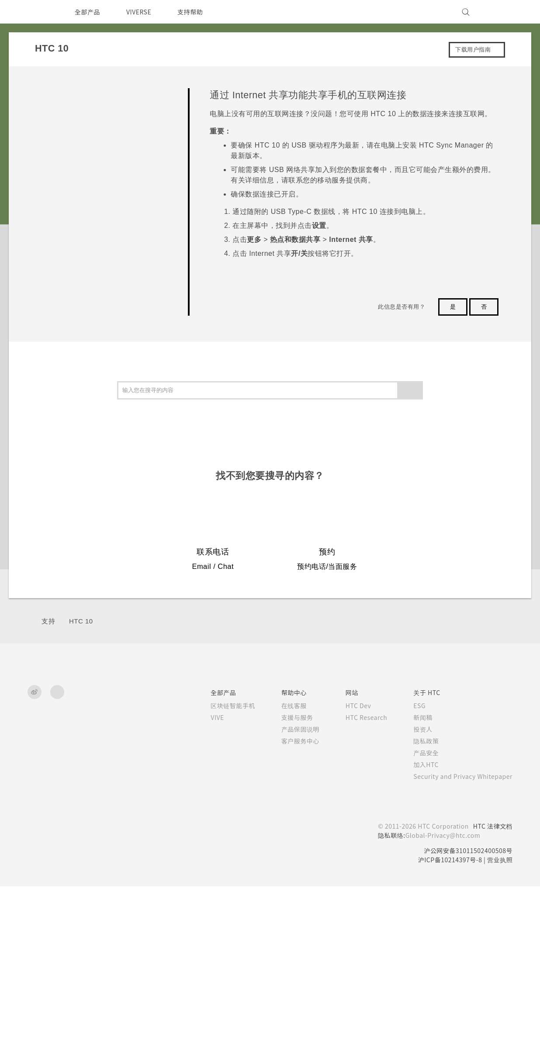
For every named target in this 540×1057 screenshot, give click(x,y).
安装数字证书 (86, 430)
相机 (48, 153)
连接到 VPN (85, 355)
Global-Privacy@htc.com (439, 1006)
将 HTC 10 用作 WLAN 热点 (107, 377)
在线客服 (281, 876)
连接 (48, 254)
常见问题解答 (61, 92)
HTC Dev (348, 876)
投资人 (415, 900)
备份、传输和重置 (67, 234)
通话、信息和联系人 (70, 193)
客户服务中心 (288, 912)
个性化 (51, 133)
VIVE (206, 888)
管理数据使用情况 (92, 312)
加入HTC (419, 935)
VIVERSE (141, 12)
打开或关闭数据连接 (95, 290)
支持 (48, 791)
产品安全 (418, 923)
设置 (48, 468)
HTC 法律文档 (491, 997)
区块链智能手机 (220, 876)
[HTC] (38, 12)
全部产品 (87, 12)
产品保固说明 (288, 900)
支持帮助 (195, 12)
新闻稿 (415, 888)
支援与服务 (285, 888)
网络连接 (65, 271)
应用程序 (54, 173)
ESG (413, 876)
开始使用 (54, 112)
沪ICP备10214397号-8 (447, 1030)
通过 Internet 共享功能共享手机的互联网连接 (115, 403)
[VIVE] (500, 11)
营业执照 (499, 1030)
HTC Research (356, 888)
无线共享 (65, 448)
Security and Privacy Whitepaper (459, 947)
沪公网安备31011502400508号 (466, 1021)
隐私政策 (418, 912)
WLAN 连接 (84, 334)
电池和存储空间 (64, 213)
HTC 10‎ (81, 791)
